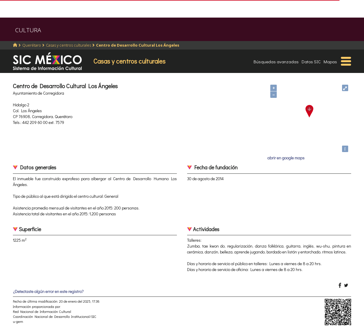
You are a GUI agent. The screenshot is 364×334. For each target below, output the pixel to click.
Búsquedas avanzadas (276, 61)
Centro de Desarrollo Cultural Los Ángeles (137, 45)
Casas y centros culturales (68, 45)
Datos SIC (311, 61)
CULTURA (28, 30)
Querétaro (31, 45)
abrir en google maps (286, 158)
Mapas (330, 61)
